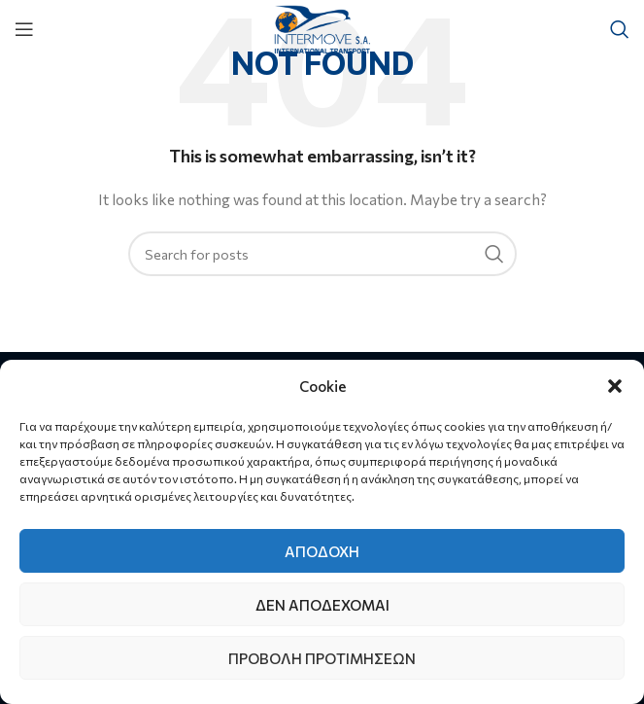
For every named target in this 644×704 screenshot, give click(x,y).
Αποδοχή (322, 551)
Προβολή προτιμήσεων (322, 658)
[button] (615, 386)
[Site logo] (322, 26)
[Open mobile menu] (24, 29)
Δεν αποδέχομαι (322, 605)
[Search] (619, 29)
